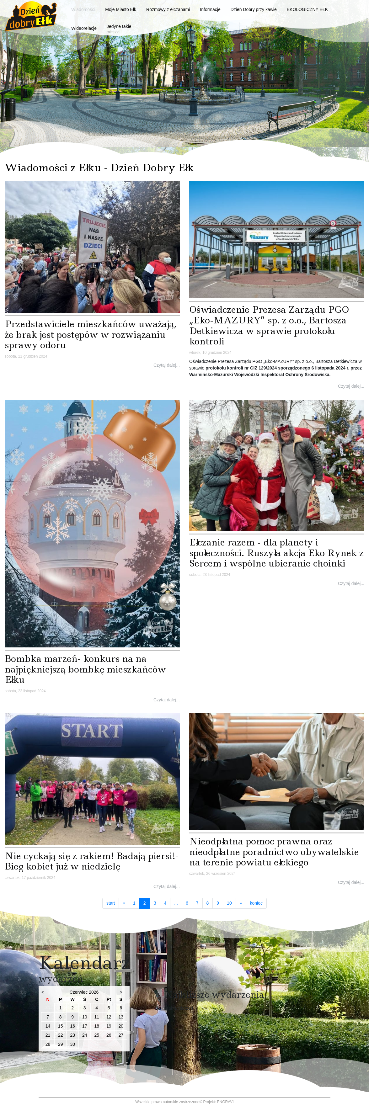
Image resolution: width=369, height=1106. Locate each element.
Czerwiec (79, 992)
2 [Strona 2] (146, 903)
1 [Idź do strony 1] (134, 903)
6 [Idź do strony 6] (187, 903)
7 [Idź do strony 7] (197, 903)
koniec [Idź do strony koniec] (256, 903)
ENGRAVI (225, 1102)
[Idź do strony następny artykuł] (241, 903)
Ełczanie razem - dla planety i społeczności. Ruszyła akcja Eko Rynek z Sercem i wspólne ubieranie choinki (276, 552)
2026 (94, 992)
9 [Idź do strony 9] (218, 903)
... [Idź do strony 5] (176, 903)
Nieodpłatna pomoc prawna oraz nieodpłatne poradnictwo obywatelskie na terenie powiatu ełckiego (274, 851)
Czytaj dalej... (166, 365)
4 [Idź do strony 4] (165, 903)
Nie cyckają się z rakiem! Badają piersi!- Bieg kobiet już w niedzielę (92, 861)
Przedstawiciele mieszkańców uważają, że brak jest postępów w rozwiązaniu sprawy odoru (90, 334)
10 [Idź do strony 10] (229, 903)
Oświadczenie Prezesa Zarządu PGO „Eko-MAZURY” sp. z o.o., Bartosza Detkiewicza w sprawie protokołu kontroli (269, 325)
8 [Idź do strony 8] (207, 903)
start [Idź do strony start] (110, 903)
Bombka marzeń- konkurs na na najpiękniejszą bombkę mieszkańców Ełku (85, 669)
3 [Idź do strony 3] (155, 903)
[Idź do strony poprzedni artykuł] (124, 903)
